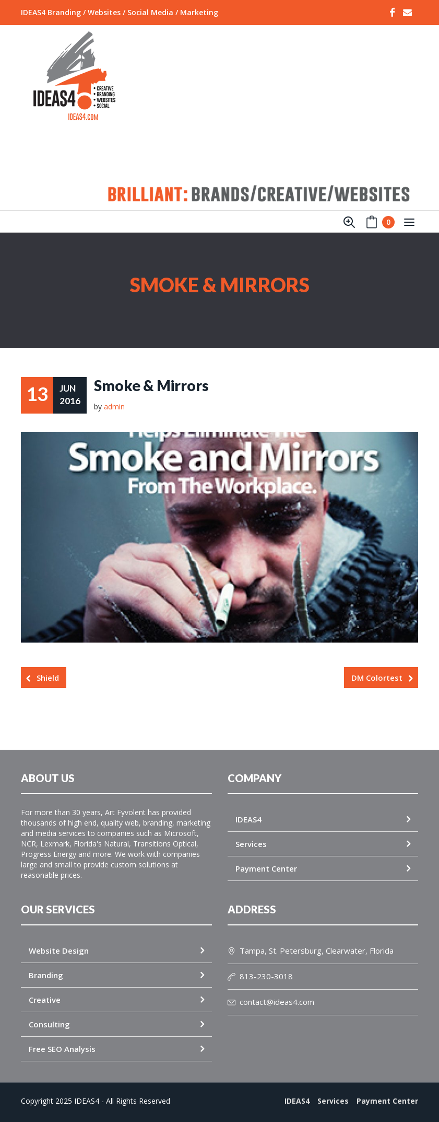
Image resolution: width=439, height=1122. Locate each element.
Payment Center (266, 868)
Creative (45, 999)
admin (114, 406)
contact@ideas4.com (271, 1002)
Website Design (59, 950)
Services (251, 844)
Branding (46, 975)
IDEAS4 (248, 819)
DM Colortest (376, 677)
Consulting (49, 1024)
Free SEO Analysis (62, 1049)
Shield (48, 677)
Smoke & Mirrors (151, 385)
